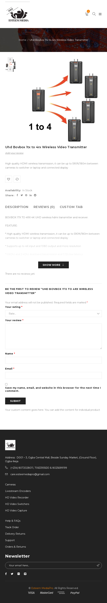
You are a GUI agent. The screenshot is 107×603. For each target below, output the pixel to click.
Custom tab (71, 207)
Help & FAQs (12, 520)
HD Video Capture (16, 510)
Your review (14, 320)
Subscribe (98, 565)
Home (22, 40)
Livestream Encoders (18, 491)
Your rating (13, 307)
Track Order (12, 527)
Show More (51, 264)
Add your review (14, 153)
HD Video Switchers (17, 504)
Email (9, 368)
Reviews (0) (44, 207)
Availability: (13, 190)
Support (10, 540)
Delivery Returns (15, 533)
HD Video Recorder (17, 497)
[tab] (16, 207)
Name (10, 353)
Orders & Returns (15, 546)
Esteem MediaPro (42, 588)
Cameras (10, 484)
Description (16, 207)
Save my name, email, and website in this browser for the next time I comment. (53, 389)
